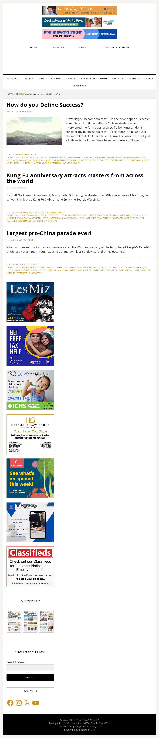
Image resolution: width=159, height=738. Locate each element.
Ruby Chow (76, 270)
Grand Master (104, 215)
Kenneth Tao (98, 267)
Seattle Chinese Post (81, 160)
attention (57, 163)
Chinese (49, 215)
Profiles (33, 212)
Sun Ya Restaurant (114, 270)
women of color (72, 163)
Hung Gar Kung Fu (121, 215)
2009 (22, 267)
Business (42, 212)
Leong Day (22, 218)
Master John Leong (136, 157)
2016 (22, 157)
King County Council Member (120, 267)
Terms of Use (88, 729)
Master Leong (56, 218)
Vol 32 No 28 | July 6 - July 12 (43, 221)
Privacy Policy (71, 729)
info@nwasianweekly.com (88, 726)
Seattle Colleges (100, 160)
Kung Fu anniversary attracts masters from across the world (79, 178)
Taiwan (128, 270)
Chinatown (44, 267)
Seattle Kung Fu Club (120, 160)
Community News (55, 212)
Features (23, 212)
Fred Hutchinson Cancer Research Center (75, 215)
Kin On (135, 215)
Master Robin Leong (74, 218)
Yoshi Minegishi (43, 163)
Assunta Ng (31, 267)
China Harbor (51, 157)
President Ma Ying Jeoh (58, 270)
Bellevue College (34, 157)
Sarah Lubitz (63, 160)
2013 (22, 215)
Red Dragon (116, 218)
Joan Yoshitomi (118, 157)
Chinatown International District (76, 157)
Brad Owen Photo (35, 215)
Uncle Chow (139, 270)
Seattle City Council (134, 218)
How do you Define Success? (47, 105)
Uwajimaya (137, 160)
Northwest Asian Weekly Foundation (25, 160)
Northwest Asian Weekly (79, 61)
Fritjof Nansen (102, 157)
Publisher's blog (27, 154)
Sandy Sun (50, 160)
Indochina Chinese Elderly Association (71, 267)
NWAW (17, 270)
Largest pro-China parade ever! (51, 233)
